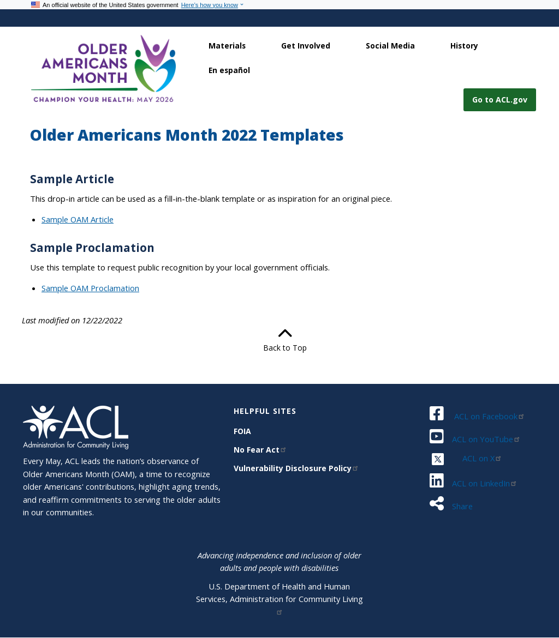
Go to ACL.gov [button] (499, 99)
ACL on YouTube (486, 439)
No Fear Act (260, 449)
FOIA (242, 431)
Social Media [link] (390, 45)
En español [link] (229, 70)
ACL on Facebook (489, 416)
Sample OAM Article (77, 219)
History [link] (464, 45)
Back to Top (279, 340)
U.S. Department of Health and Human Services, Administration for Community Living (279, 598)
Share (461, 506)
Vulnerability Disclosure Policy (296, 468)
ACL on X (482, 458)
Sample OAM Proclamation (90, 287)
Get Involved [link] (305, 45)
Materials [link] (227, 45)
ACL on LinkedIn (485, 483)
